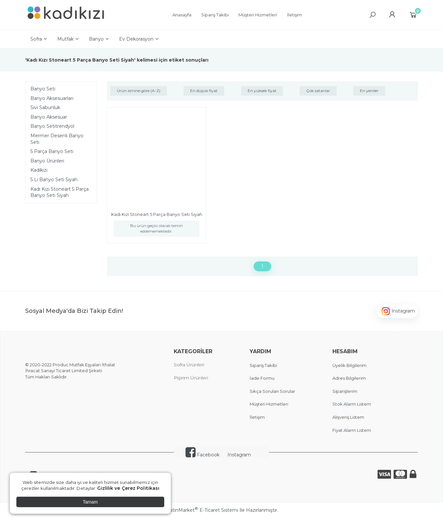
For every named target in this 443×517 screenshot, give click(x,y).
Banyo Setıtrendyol (52, 126)
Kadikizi (38, 170)
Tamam (90, 502)
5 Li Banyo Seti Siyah (54, 179)
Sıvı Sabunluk (45, 107)
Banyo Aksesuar (48, 117)
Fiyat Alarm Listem (351, 430)
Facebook (203, 455)
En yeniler (369, 90)
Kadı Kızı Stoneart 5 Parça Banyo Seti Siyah (59, 192)
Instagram (239, 455)
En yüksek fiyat (262, 90)
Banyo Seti (42, 89)
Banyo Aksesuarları (51, 98)
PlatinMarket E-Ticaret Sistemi (201, 510)
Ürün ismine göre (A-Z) (138, 90)
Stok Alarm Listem (351, 404)
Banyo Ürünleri (47, 161)
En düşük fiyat (204, 90)
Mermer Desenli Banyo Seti (56, 139)
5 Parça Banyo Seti (51, 151)
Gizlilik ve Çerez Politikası (128, 488)
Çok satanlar (318, 90)
